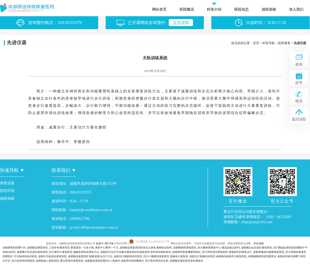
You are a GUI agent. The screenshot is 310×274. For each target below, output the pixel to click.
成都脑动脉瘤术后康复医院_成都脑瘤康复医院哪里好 (246, 256)
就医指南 (269, 9)
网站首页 (159, 9)
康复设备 (7, 183)
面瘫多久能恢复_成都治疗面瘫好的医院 (192, 256)
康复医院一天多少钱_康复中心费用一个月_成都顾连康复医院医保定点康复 (113, 247)
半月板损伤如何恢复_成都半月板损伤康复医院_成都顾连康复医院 (51, 256)
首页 (256, 43)
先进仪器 (300, 43)
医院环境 (7, 191)
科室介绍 (214, 9)
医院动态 (241, 9)
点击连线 (181, 22)
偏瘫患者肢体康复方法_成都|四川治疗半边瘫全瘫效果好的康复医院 (111, 252)
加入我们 (296, 9)
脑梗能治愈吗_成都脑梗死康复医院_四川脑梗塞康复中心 (188, 247)
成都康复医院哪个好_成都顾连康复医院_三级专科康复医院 (36, 247)
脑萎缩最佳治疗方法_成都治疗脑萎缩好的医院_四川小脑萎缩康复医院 (129, 256)
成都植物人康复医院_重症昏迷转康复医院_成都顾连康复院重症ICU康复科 (78, 260)
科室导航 (268, 43)
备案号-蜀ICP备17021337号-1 (112, 243)
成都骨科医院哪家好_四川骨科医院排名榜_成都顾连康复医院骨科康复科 (162, 260)
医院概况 (187, 9)
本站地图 (258, 243)
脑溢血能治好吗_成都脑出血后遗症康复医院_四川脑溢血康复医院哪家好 (263, 247)
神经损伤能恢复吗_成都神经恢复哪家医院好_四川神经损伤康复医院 (189, 252)
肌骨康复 (284, 43)
